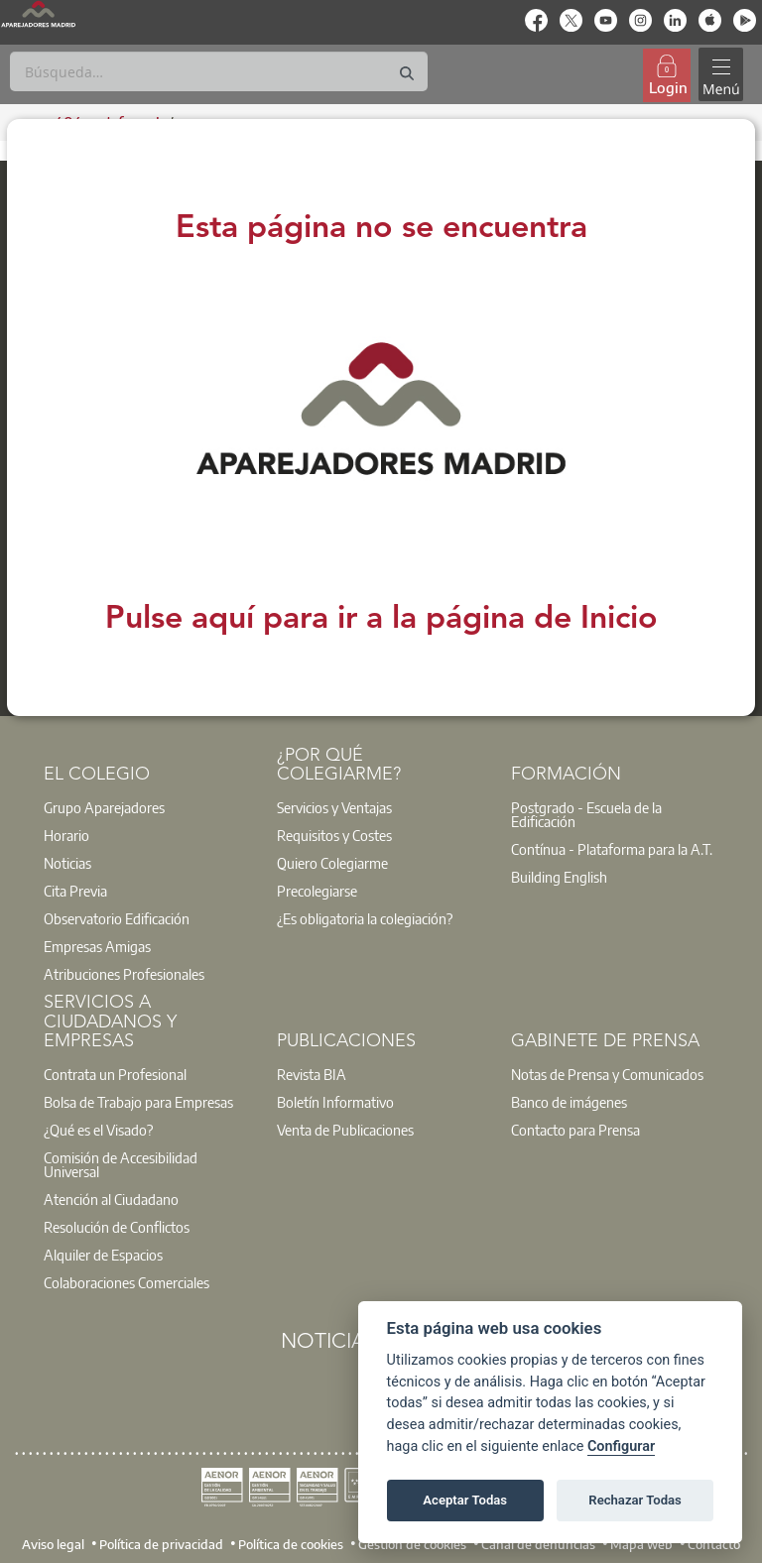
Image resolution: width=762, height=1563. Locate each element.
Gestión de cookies (412, 1544)
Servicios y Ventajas (334, 807)
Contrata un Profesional (115, 1074)
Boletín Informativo (335, 1102)
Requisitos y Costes (334, 835)
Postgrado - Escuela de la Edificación (586, 814)
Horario (66, 835)
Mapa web (641, 1544)
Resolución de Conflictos (117, 1227)
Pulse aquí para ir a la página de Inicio (381, 620)
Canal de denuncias (538, 1544)
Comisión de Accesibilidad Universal (120, 1164)
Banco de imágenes (569, 1102)
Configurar (621, 1446)
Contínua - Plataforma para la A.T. (611, 849)
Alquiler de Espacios (103, 1254)
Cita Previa (75, 891)
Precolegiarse (317, 891)
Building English (559, 877)
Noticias (67, 863)
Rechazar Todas (635, 1500)
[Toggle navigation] (721, 75)
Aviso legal (53, 1544)
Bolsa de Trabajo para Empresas (138, 1102)
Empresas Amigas (97, 946)
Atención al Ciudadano (111, 1199)
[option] (148, 807)
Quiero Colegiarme (332, 863)
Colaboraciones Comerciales (126, 1282)
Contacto (714, 1544)
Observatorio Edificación (117, 918)
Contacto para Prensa (575, 1130)
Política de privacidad (161, 1544)
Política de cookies (290, 1544)
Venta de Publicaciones (345, 1130)
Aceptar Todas (465, 1500)
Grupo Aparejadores (104, 807)
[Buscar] (219, 71)
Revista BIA (311, 1074)
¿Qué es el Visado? (98, 1130)
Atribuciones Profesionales (124, 974)
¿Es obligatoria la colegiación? (364, 918)
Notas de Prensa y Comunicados (607, 1074)
